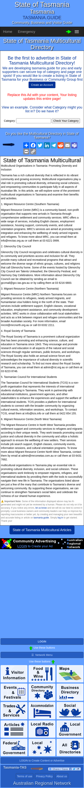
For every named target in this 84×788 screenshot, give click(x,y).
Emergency (26, 32)
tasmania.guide (41, 517)
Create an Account (42, 84)
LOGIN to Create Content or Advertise (42, 760)
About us (61, 776)
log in (60, 517)
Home (7, 32)
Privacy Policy (44, 776)
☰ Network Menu (42, 654)
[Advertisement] (42, 595)
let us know (41, 508)
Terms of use (24, 776)
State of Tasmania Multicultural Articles (42, 530)
